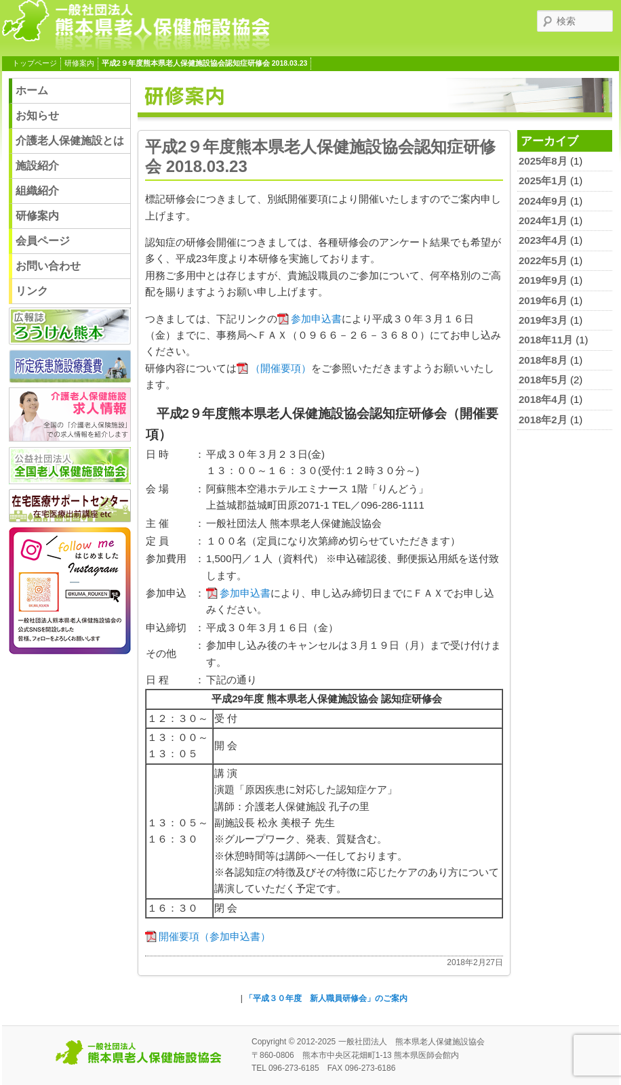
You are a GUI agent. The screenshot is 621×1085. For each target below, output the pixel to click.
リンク (32, 291)
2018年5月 (543, 379)
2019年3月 (543, 320)
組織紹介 (37, 190)
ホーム (32, 90)
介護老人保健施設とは (70, 140)
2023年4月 (543, 240)
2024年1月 (543, 220)
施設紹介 (37, 165)
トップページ (34, 63)
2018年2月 (543, 419)
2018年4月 (543, 399)
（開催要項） (280, 368)
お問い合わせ (48, 266)
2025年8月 (543, 161)
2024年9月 (543, 201)
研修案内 (79, 63)
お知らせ (37, 115)
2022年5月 (543, 260)
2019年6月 (543, 300)
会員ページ (43, 241)
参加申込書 (316, 318)
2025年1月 (543, 180)
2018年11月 (546, 339)
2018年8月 (543, 360)
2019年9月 (543, 280)
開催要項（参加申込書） (215, 936)
